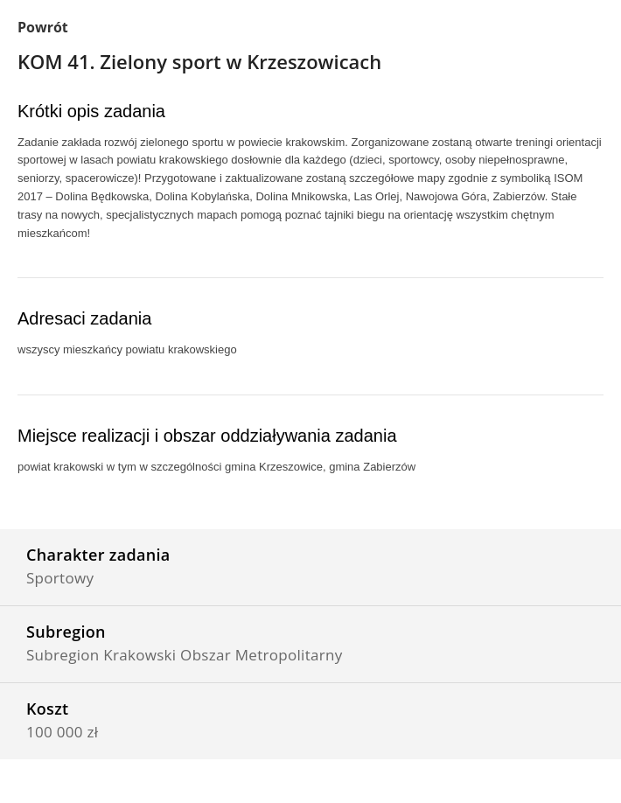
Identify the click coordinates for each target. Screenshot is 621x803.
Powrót (42, 27)
